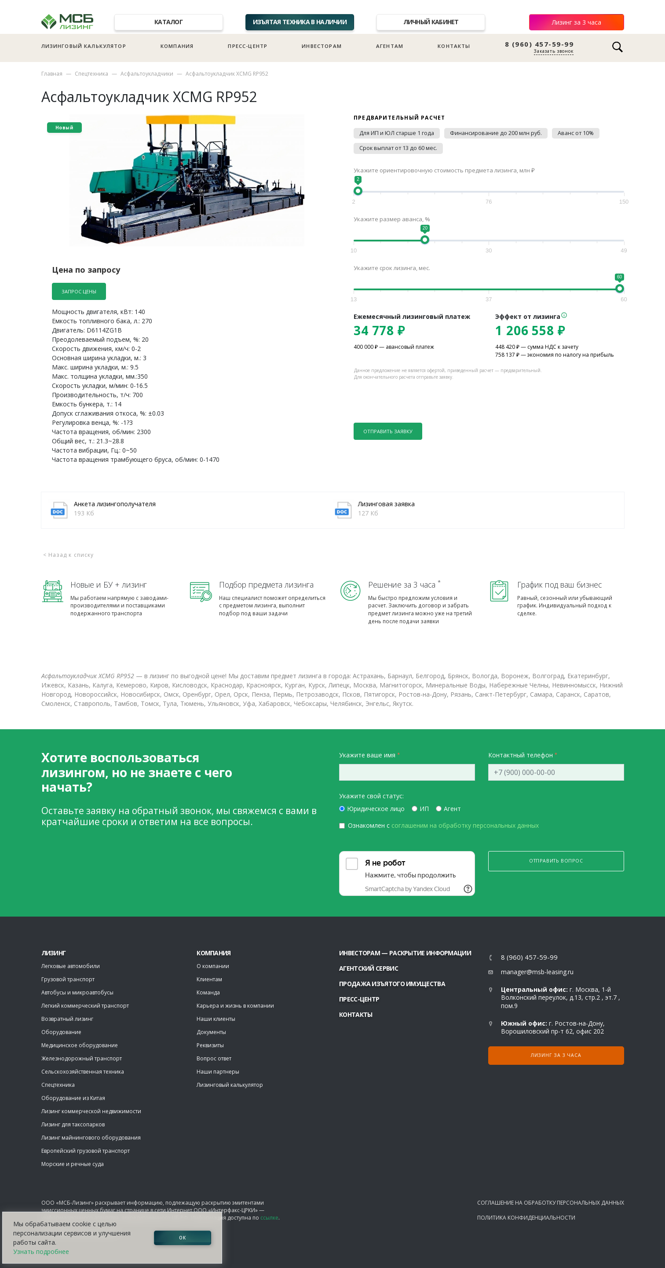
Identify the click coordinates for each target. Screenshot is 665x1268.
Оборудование (61, 1032)
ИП (424, 808)
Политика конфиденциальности (526, 1217)
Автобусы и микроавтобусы (77, 992)
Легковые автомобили (70, 966)
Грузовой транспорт (68, 979)
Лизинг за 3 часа (576, 22)
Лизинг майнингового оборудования (91, 1137)
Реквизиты (210, 1045)
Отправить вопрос (556, 861)
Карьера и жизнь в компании (235, 1005)
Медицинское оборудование (79, 1045)
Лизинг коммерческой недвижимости (91, 1111)
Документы (211, 1032)
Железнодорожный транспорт (81, 1058)
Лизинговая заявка (386, 504)
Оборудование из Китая (73, 1098)
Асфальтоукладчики (147, 73)
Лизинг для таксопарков (73, 1124)
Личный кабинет (431, 22)
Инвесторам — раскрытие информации (405, 953)
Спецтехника (91, 73)
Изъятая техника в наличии (300, 22)
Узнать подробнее (41, 1251)
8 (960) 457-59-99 (539, 44)
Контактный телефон (520, 755)
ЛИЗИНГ (53, 953)
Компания (177, 46)
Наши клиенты (216, 1019)
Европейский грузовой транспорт (85, 1151)
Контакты (454, 46)
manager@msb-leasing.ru (537, 972)
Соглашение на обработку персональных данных (550, 1202)
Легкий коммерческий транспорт (85, 1005)
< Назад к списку (68, 555)
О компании (213, 966)
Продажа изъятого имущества (392, 983)
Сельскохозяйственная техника (82, 1071)
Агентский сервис (368, 968)
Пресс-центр (247, 46)
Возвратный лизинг (67, 1019)
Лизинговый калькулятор (83, 46)
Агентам (389, 46)
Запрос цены (79, 291)
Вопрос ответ (214, 1058)
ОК (182, 1238)
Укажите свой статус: (371, 796)
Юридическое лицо (376, 808)
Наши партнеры (218, 1071)
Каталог (168, 22)
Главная (51, 73)
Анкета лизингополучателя (115, 504)
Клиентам (209, 979)
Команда (208, 992)
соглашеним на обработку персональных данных (465, 825)
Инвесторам (322, 46)
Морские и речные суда (72, 1164)
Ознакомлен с (443, 825)
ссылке (269, 1217)
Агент (452, 808)
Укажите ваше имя (367, 755)
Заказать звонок (554, 51)
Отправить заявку (388, 431)
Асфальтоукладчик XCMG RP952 (227, 73)
